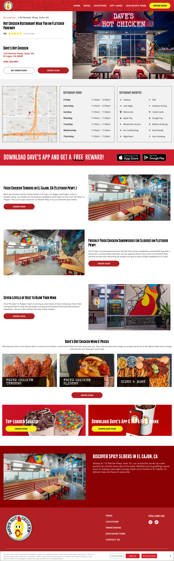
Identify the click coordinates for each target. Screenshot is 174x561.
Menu (87, 5)
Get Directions (19, 70)
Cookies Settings (117, 556)
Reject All (132, 556)
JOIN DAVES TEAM (115, 533)
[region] (87, 556)
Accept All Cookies (149, 556)
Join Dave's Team (136, 5)
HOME (76, 5)
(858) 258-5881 (10, 61)
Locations (100, 5)
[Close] (170, 555)
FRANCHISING (113, 527)
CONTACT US (113, 539)
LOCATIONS (112, 521)
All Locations (9, 17)
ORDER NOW (160, 5)
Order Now (53, 70)
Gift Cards (116, 5)
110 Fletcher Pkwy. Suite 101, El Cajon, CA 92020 (19, 55)
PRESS (109, 515)
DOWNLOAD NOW (107, 428)
